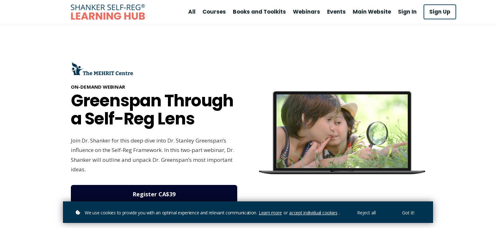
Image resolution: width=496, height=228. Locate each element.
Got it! (408, 213)
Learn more (270, 213)
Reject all (366, 213)
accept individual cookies (313, 213)
